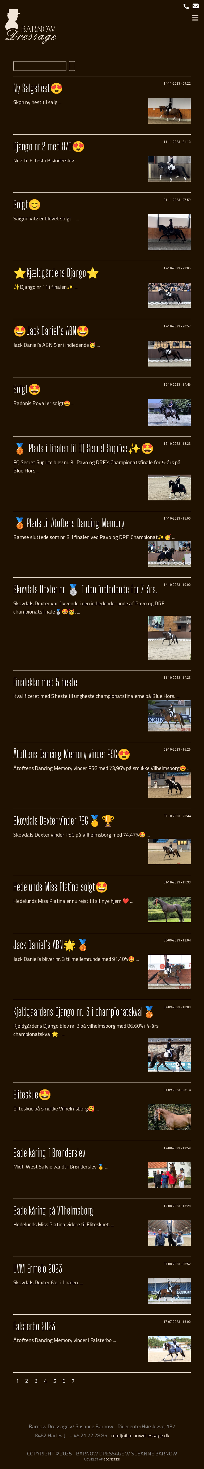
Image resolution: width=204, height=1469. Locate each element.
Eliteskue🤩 (32, 1094)
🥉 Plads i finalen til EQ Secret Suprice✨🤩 (83, 448)
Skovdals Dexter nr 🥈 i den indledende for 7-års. (85, 589)
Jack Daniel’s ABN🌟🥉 (51, 945)
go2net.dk (111, 1459)
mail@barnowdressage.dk (140, 1435)
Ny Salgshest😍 (38, 88)
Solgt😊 (27, 204)
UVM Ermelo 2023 (37, 1268)
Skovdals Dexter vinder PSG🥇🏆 (64, 820)
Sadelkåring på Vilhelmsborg (53, 1210)
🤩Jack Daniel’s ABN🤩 (51, 330)
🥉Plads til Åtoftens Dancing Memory (68, 523)
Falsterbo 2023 (34, 1326)
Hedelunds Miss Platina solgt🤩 (60, 886)
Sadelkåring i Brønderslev (49, 1152)
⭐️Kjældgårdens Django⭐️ (56, 272)
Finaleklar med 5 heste (45, 682)
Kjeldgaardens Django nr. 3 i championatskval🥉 (84, 1011)
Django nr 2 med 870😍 (49, 146)
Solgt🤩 (27, 389)
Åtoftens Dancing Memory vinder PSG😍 (72, 754)
